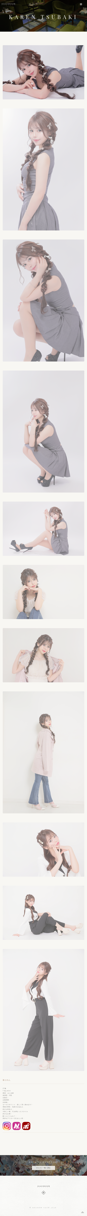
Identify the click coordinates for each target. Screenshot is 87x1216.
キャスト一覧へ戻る (43, 1168)
